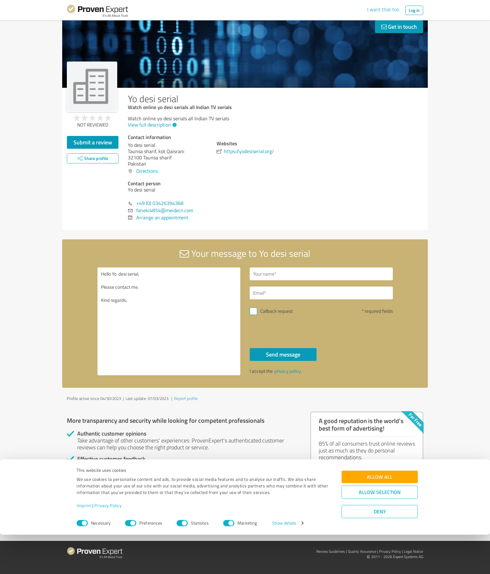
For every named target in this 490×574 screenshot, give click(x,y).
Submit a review (92, 142)
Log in (414, 10)
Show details (284, 562)
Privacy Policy (108, 545)
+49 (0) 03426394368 (159, 203)
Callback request (276, 311)
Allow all (379, 516)
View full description (151, 124)
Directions (147, 170)
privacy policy (287, 371)
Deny (380, 550)
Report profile (186, 398)
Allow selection (380, 531)
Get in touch (399, 26)
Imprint (84, 545)
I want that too (383, 9)
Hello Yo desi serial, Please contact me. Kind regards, (169, 321)
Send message (283, 354)
